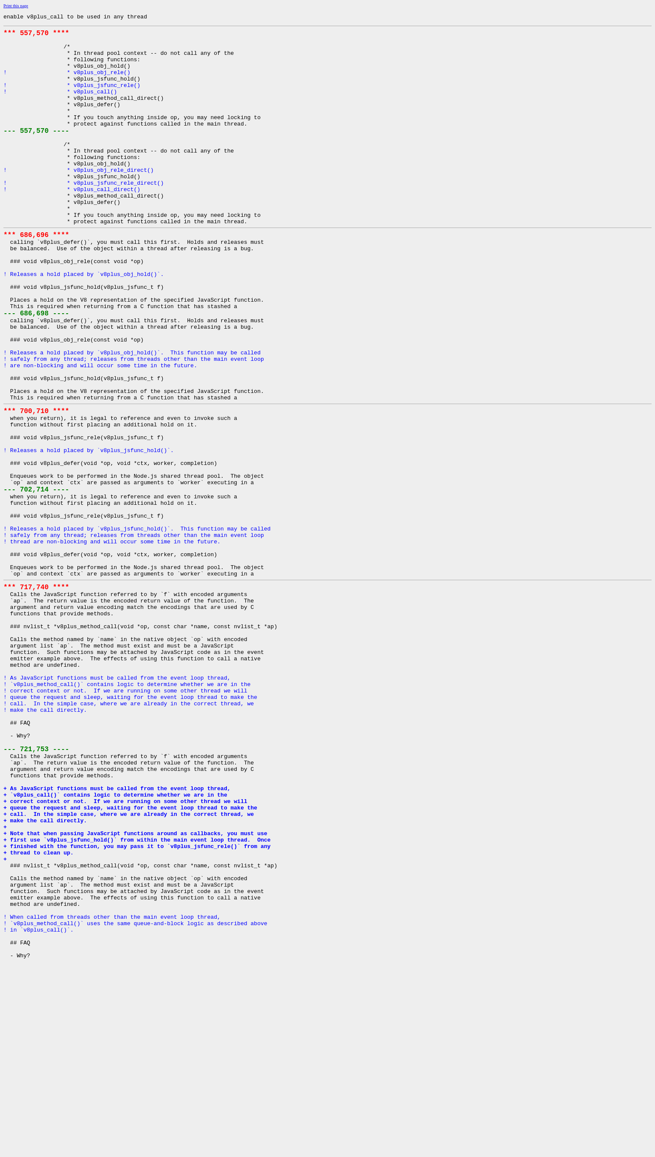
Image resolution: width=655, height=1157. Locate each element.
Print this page (15, 5)
